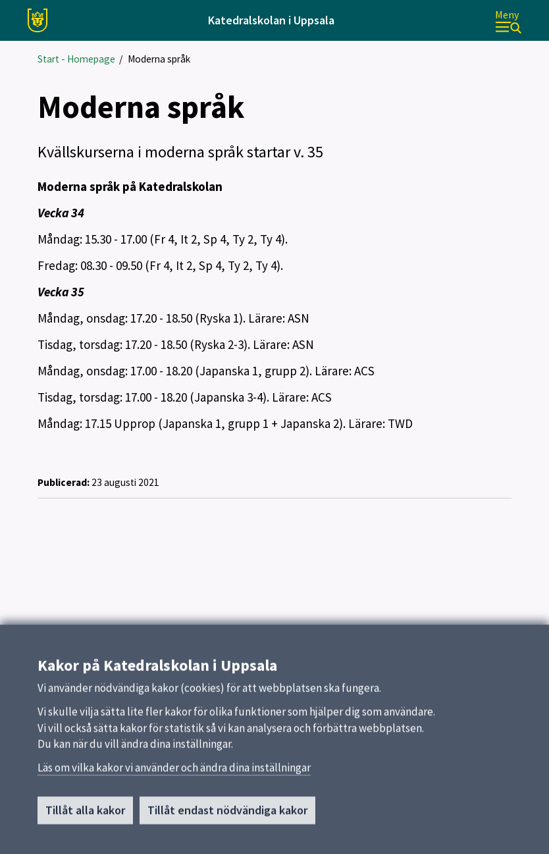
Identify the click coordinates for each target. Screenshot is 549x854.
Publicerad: (64, 482)
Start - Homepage (76, 59)
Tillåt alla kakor (85, 814)
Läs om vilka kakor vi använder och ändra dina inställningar (174, 772)
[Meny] (508, 20)
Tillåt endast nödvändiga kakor (227, 814)
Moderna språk (159, 59)
